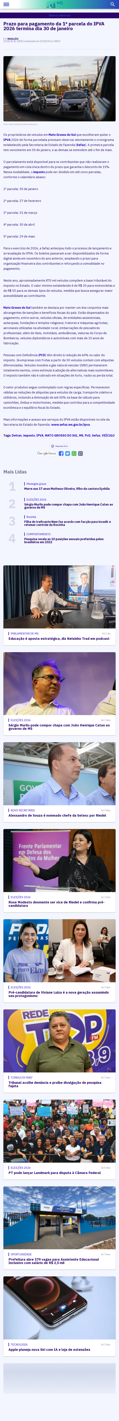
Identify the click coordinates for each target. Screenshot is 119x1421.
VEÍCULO (108, 435)
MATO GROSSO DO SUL (61, 435)
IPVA (7, 140)
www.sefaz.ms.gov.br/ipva (70, 425)
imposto (39, 172)
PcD (87, 435)
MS (81, 435)
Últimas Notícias (59, 15)
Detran (17, 435)
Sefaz (81, 145)
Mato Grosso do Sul (62, 135)
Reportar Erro (59, 446)
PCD (42, 355)
